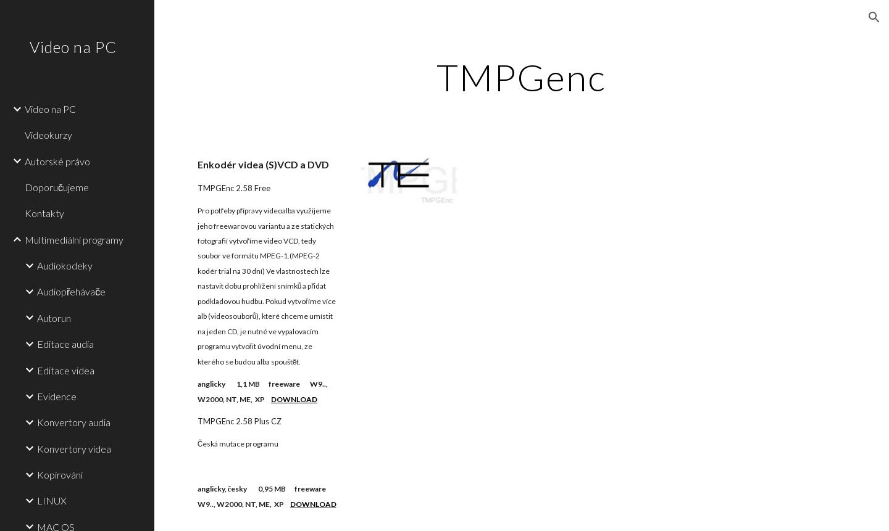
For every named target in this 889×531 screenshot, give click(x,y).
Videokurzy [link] (48, 135)
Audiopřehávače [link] (71, 291)
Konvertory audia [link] (74, 422)
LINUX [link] (52, 500)
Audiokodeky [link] (65, 265)
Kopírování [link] (60, 474)
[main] (521, 77)
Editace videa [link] (65, 370)
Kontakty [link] (44, 213)
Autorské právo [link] (57, 161)
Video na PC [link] (50, 109)
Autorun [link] (54, 318)
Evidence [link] (57, 396)
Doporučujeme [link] (57, 187)
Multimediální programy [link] (74, 239)
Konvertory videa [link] (74, 449)
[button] (874, 17)
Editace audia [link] (65, 344)
